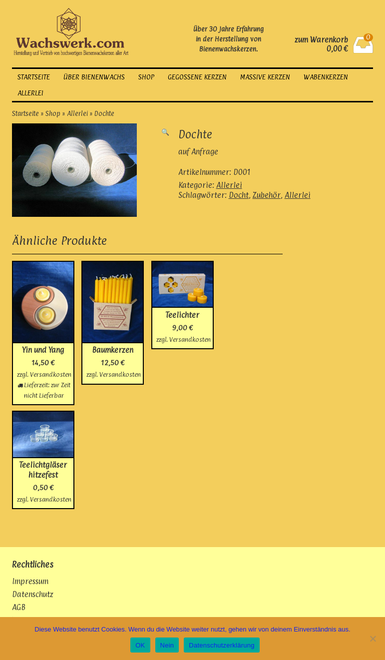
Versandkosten (50, 374)
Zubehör (267, 195)
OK (140, 645)
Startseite (33, 77)
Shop (146, 77)
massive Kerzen (265, 77)
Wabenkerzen (326, 77)
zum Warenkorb (321, 39)
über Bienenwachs (94, 77)
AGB (18, 607)
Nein (167, 645)
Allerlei (30, 93)
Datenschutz (32, 594)
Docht (239, 195)
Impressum (30, 581)
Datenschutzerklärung (221, 645)
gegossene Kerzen (197, 77)
